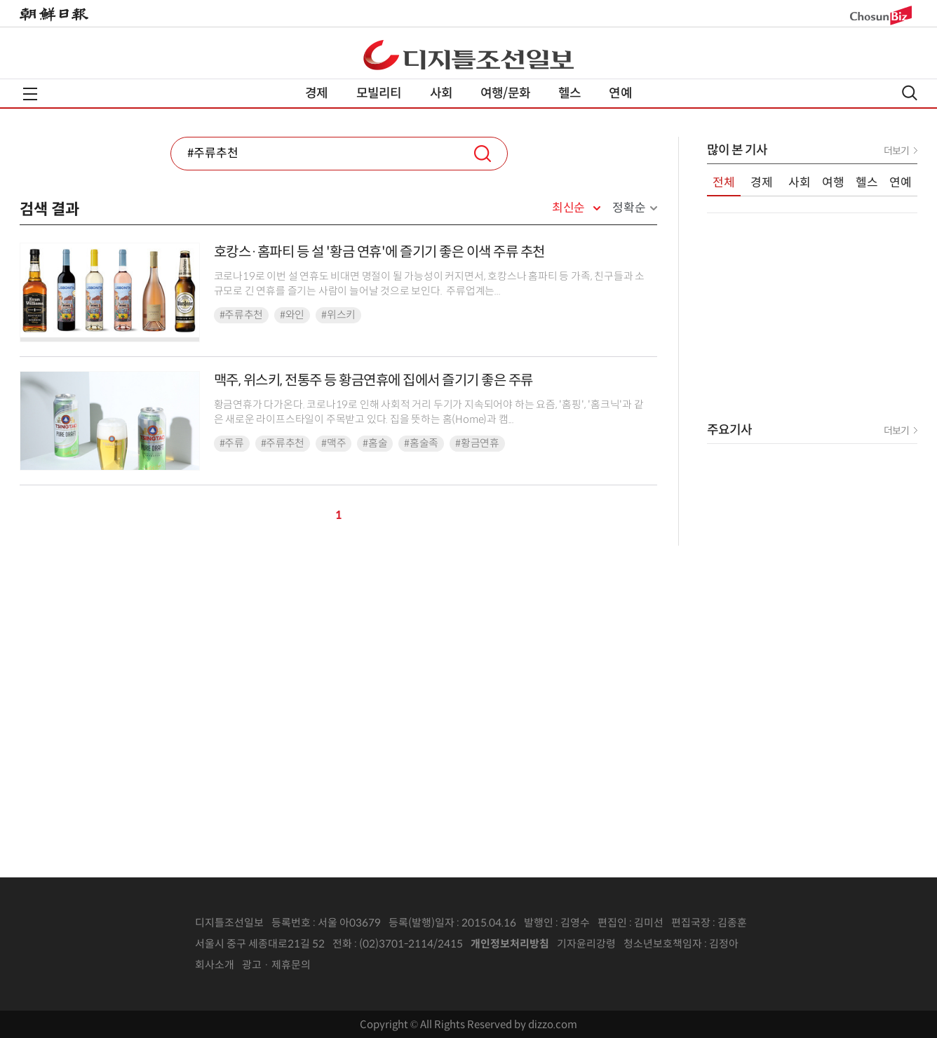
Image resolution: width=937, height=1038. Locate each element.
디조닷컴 (468, 54)
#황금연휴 (477, 443)
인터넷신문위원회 (785, 944)
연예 (620, 93)
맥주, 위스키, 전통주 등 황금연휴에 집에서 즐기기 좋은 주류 (373, 380)
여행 (833, 182)
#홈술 (375, 443)
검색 (482, 153)
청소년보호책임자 (662, 943)
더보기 (896, 151)
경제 (316, 93)
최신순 (568, 208)
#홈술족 (421, 443)
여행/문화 (505, 93)
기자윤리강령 (586, 943)
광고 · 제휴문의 (276, 964)
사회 (441, 93)
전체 (724, 182)
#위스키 (338, 315)
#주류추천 (242, 315)
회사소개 (214, 964)
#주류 (232, 443)
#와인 (292, 315)
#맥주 (333, 443)
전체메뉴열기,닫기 (30, 94)
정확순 (628, 208)
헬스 (569, 93)
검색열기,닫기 (909, 93)
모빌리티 (379, 93)
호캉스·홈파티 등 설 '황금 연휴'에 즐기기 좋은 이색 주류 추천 (379, 252)
